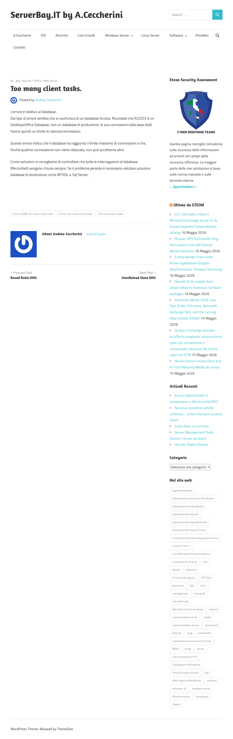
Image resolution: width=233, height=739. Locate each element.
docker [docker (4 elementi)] (176, 570)
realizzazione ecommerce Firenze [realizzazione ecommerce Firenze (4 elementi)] (191, 641)
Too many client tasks (110, 214)
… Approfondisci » (183, 186)
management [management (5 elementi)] (180, 593)
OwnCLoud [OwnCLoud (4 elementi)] (211, 625)
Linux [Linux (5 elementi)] (203, 585)
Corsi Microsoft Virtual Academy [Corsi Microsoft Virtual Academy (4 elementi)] (191, 554)
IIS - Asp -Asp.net (20, 81)
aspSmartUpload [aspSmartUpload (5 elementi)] (182, 490)
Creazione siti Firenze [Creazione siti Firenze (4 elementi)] (184, 562)
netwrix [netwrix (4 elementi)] (213, 609)
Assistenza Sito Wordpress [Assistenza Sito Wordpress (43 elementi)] (187, 506)
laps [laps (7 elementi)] (192, 585)
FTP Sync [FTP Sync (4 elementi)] (206, 578)
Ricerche (62, 35)
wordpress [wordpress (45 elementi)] (202, 696)
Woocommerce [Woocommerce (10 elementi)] (181, 696)
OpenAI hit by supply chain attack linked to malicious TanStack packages (195, 287)
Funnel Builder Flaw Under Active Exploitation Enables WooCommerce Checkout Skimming (196, 263)
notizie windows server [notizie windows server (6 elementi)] (185, 625)
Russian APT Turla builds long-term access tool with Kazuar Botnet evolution (194, 245)
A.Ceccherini (22, 35)
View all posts (96, 233)
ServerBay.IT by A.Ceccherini (66, 14)
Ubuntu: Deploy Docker (191, 444)
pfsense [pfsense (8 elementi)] (177, 633)
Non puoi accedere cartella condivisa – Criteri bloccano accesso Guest (196, 414)
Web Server (50, 81)
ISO (43, 35)
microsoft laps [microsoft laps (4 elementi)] (180, 601)
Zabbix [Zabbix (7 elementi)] (176, 704)
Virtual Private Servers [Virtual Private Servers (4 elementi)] (185, 673)
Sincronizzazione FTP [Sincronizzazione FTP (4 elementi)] (184, 657)
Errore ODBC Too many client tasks (33, 214)
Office (37, 81)
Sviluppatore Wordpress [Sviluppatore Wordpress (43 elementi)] (186, 665)
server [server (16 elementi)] (200, 649)
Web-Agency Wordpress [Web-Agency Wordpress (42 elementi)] (186, 680)
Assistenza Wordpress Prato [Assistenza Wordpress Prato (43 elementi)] (189, 530)
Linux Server (150, 35)
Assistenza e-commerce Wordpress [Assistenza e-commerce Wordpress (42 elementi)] (193, 498)
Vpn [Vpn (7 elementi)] (207, 673)
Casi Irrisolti (86, 35)
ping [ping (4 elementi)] (189, 633)
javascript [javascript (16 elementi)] (178, 585)
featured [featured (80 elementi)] (191, 570)
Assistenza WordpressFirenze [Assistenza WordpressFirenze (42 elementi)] (189, 522)
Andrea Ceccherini (48, 100)
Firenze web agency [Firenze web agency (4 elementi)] (183, 578)
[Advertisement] (58, 196)
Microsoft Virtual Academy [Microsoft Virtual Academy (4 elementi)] (187, 609)
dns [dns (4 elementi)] (205, 562)
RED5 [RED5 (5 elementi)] (175, 649)
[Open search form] (218, 35)
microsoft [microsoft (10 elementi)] (199, 593)
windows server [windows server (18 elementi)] (201, 688)
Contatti (19, 47)
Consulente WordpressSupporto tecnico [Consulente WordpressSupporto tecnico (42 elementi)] (195, 538)
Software (178, 35)
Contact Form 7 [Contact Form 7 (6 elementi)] (181, 546)
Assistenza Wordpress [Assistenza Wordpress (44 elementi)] (185, 514)
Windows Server (119, 35)
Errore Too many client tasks (75, 214)
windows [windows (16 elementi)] (212, 680)
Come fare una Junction (192, 426)
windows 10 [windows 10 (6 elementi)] (179, 688)
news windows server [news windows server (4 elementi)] (185, 617)
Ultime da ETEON (189, 204)
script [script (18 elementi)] (188, 649)
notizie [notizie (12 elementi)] (207, 617)
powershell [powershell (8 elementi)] (204, 633)
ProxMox (202, 35)
